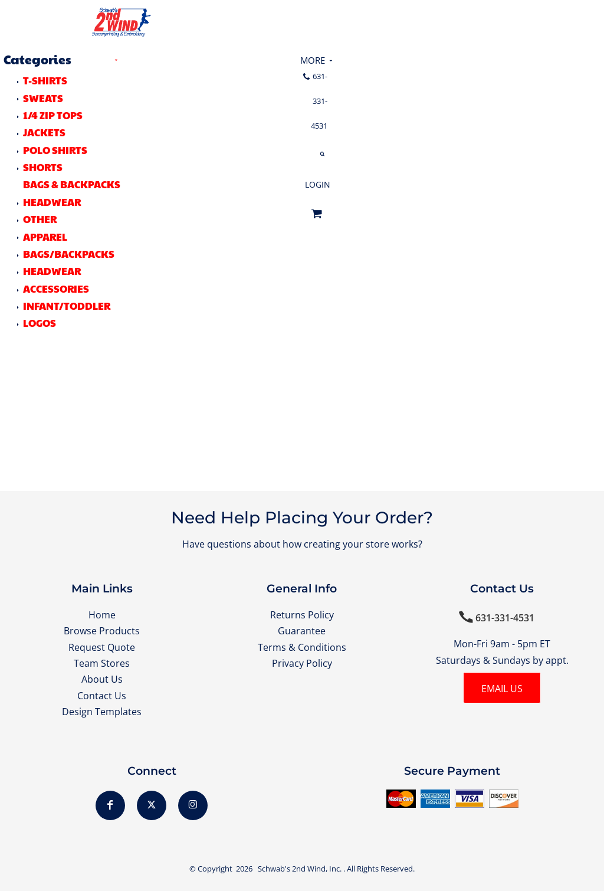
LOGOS (39, 323)
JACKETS (44, 132)
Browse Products (102, 630)
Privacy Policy (302, 663)
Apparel (45, 237)
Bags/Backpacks (68, 254)
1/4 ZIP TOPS (53, 115)
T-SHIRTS (45, 80)
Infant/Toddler (66, 306)
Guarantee (302, 630)
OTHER (40, 219)
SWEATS (43, 98)
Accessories (56, 288)
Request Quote (101, 647)
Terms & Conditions (302, 647)
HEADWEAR (52, 202)
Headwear (52, 271)
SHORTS (43, 167)
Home (102, 614)
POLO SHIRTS (55, 150)
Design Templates (102, 711)
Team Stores (102, 663)
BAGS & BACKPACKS (71, 184)
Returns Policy (302, 614)
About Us (102, 679)
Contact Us (101, 695)
